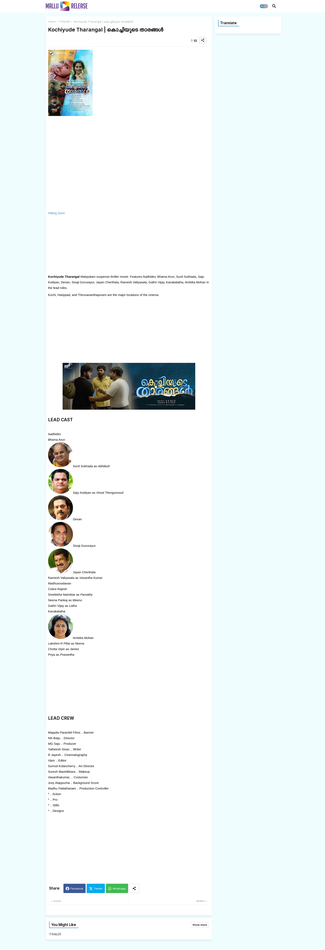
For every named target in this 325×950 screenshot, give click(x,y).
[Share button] (134, 888)
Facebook (76, 888)
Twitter (98, 888)
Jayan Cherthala (84, 572)
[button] (264, 6)
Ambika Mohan (83, 638)
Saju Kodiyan (82, 492)
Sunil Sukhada (83, 466)
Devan (77, 519)
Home (52, 21)
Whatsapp (119, 888)
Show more (200, 924)
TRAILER (64, 21)
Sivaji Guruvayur (84, 545)
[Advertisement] (104, 245)
